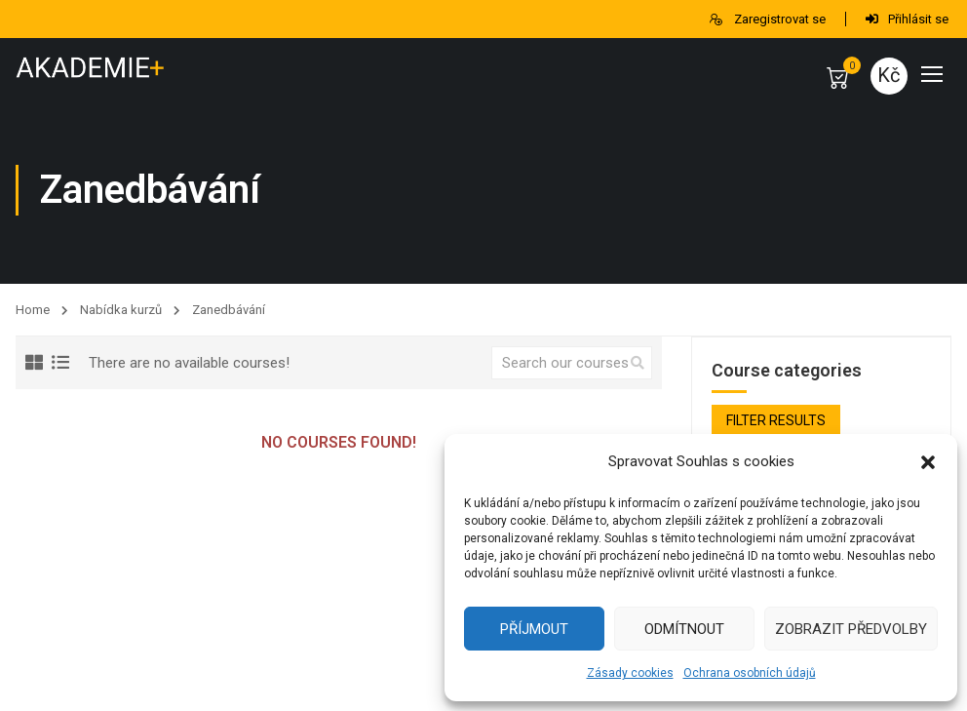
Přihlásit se (907, 19)
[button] (928, 462)
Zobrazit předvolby (851, 629)
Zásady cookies (630, 673)
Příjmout (534, 629)
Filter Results (776, 420)
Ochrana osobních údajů (749, 673)
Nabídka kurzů (121, 309)
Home (33, 309)
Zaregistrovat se (767, 19)
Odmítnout (684, 629)
